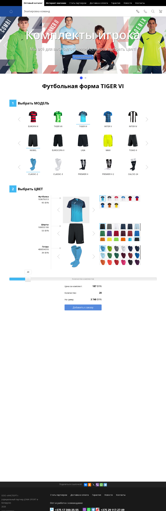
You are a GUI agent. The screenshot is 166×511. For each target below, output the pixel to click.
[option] (83, 45)
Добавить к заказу (83, 307)
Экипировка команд (37, 11)
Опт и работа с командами (66, 503)
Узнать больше (83, 57)
